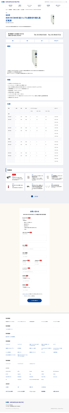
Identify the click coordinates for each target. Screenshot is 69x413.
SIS (6, 380)
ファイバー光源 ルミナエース (22, 322)
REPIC (19, 372)
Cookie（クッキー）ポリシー (54, 409)
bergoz (42, 372)
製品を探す (10, 5)
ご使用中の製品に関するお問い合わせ (30, 227)
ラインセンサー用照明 (56, 322)
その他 (25, 229)
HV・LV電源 (22, 9)
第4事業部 (10, 9)
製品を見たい (26, 225)
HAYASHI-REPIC (8, 372)
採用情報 (48, 5)
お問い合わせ (58, 5)
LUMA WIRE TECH (8, 377)
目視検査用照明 (32, 322)
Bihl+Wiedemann (56, 372)
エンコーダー (43, 353)
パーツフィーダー (8, 364)
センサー (54, 345)
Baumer (31, 372)
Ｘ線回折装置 (55, 353)
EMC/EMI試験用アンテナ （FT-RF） (11, 355)
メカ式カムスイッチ (32, 364)
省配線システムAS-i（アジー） (10, 349)
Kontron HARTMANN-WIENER (34, 380)
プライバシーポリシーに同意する (29, 296)
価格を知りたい (26, 224)
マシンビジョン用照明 (44, 322)
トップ (6, 9)
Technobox (19, 380)
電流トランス (19, 353)
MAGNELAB (19, 377)
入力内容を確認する (34, 301)
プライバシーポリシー (26, 294)
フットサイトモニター (20, 364)
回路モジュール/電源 (16, 9)
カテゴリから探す (9, 392)
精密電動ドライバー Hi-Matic (10, 322)
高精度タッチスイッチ (33, 353)
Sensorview (55, 377)
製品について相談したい (28, 222)
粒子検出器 (19, 349)
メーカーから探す (21, 392)
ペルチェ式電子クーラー (9, 330)
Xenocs (42, 380)
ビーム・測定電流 (8, 353)
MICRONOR (31, 377)
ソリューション (29, 5)
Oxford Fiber (43, 377)
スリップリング (20, 345)
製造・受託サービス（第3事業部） (10, 337)
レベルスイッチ (8, 345)
